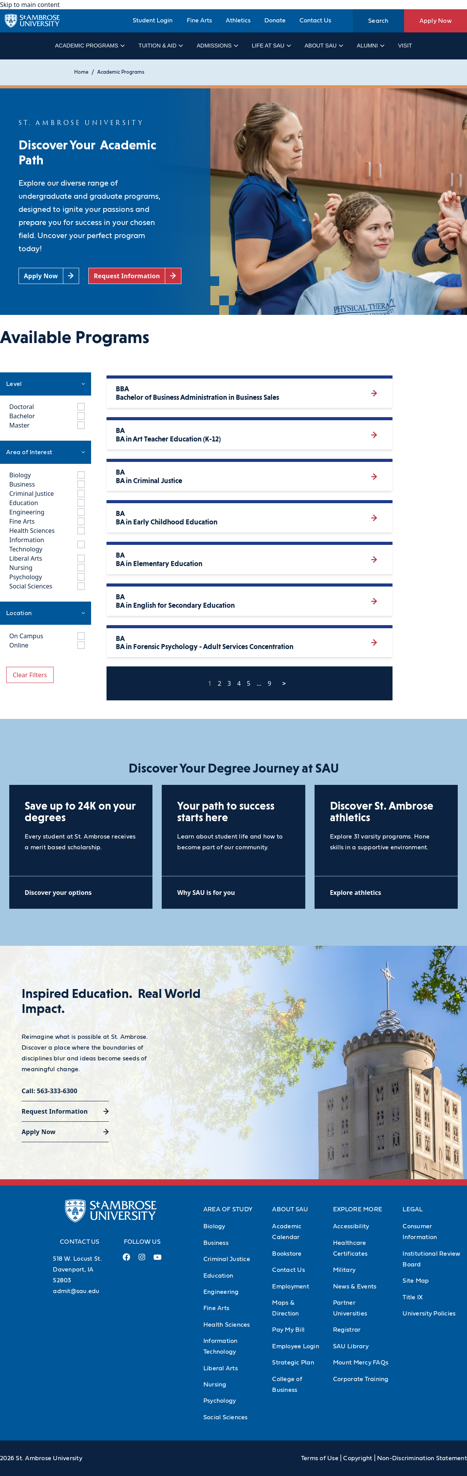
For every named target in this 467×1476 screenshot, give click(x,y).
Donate (275, 20)
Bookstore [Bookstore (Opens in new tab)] (286, 1254)
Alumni (370, 45)
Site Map (416, 1281)
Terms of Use (319, 1458)
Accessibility (351, 1226)
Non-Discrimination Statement (422, 1458)
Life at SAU (271, 45)
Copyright (357, 1458)
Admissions (217, 45)
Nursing (215, 1384)
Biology (214, 1226)
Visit (405, 45)
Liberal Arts (220, 1368)
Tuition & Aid (160, 45)
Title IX (413, 1297)
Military (344, 1270)
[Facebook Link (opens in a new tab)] (126, 1260)
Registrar (346, 1330)
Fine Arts (199, 20)
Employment (290, 1286)
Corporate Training (361, 1379)
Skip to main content (30, 4)
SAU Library (351, 1346)
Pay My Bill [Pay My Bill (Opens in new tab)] (288, 1330)
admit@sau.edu (76, 1291)
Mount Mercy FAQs (360, 1362)
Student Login (153, 20)
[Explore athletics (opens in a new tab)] (386, 892)
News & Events (354, 1286)
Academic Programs (89, 45)
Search (378, 21)
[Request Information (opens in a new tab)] (134, 276)
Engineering (221, 1292)
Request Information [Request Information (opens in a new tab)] (55, 1111)
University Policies (429, 1313)
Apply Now (436, 21)
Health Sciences (226, 1325)
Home (81, 72)
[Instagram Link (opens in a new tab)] (141, 1260)
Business (215, 1243)
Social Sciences (225, 1417)
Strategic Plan (293, 1362)
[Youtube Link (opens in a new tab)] (157, 1260)
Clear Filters (30, 675)
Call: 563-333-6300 (49, 1091)
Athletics (238, 20)
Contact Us (315, 20)
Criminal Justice (226, 1259)
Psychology (219, 1401)
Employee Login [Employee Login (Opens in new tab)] (295, 1346)
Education (218, 1276)
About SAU (323, 45)
